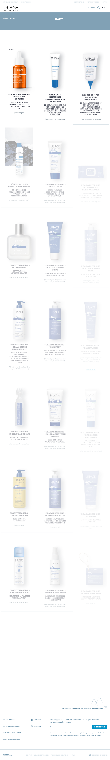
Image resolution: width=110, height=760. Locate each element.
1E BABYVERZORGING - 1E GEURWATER (19, 268)
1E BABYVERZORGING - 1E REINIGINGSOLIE (19, 516)
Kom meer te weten (94, 735)
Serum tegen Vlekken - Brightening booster (19, 97)
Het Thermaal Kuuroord (11, 726)
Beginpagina (7, 18)
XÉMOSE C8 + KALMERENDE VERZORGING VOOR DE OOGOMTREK (55, 99)
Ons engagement (9, 719)
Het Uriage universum (10, 2)
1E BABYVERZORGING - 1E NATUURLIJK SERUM (19, 434)
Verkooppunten (93, 2)
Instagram (36, 726)
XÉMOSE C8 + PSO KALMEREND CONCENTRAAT (90, 98)
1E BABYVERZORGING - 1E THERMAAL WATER (19, 593)
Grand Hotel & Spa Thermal (12, 732)
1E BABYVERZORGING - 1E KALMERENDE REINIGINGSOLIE (19, 348)
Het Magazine (79, 2)
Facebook (36, 720)
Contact (104, 2)
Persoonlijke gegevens (59, 755)
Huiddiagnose (25, 2)
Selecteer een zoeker (98, 755)
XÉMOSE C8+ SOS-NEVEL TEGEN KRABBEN (19, 187)
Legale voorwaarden (41, 755)
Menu (104, 8)
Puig (73, 755)
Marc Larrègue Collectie (11, 739)
